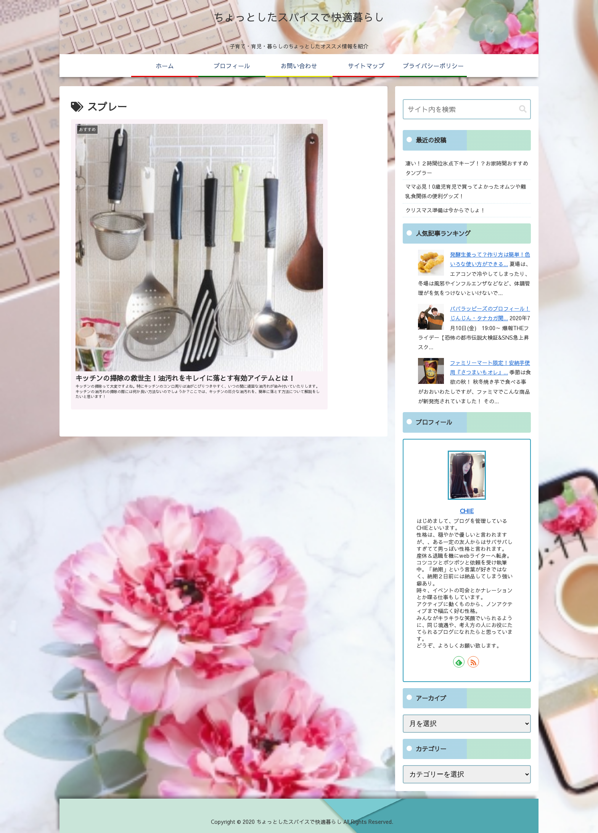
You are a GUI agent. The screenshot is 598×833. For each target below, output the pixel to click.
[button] (523, 109)
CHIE (467, 511)
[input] (467, 109)
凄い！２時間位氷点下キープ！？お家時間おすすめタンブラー (466, 168)
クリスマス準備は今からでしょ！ (445, 210)
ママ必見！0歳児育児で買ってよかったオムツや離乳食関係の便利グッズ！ (465, 191)
